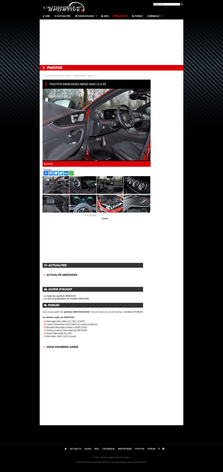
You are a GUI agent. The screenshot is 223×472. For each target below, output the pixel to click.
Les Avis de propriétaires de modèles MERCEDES (66, 298)
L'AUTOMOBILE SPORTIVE (53, 76)
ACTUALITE (75, 448)
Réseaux (153, 16)
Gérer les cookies (123, 457)
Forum (137, 16)
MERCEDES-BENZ (79, 76)
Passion (119, 16)
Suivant (105, 218)
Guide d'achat (84, 16)
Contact (96, 457)
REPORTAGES (125, 448)
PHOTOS (68, 76)
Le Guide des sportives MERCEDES (60, 296)
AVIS (96, 448)
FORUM (151, 448)
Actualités (62, 16)
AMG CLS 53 (92, 76)
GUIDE (87, 448)
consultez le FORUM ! (133, 311)
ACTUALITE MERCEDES (61, 275)
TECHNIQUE (108, 448)
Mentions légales (107, 457)
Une (46, 16)
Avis (105, 16)
